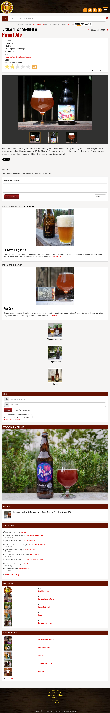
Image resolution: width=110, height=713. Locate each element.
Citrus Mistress (29, 540)
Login (8, 410)
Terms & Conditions (54, 695)
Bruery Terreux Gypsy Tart (33, 559)
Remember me (24, 410)
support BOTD (38, 24)
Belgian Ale (8, 43)
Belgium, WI (9, 51)
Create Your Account (12, 420)
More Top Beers (12, 678)
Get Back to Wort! (24, 569)
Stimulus (55, 384)
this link (70, 24)
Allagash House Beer (55, 339)
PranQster (9, 308)
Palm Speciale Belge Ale (34, 535)
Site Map (55, 700)
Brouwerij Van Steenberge (20, 29)
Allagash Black (55, 362)
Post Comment (12, 197)
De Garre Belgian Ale (15, 249)
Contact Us (55, 703)
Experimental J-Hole (45, 623)
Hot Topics (24, 532)
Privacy (55, 698)
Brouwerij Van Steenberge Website (18, 57)
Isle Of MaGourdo (36, 554)
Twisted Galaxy (29, 550)
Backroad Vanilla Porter (46, 599)
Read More (57, 257)
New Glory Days (43, 591)
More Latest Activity (12, 575)
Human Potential (44, 607)
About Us (55, 690)
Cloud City (41, 615)
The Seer (26, 564)
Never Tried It (96, 71)
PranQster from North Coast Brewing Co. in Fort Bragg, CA (47, 512)
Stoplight (41, 671)
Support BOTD (55, 693)
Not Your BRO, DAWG (37, 545)
